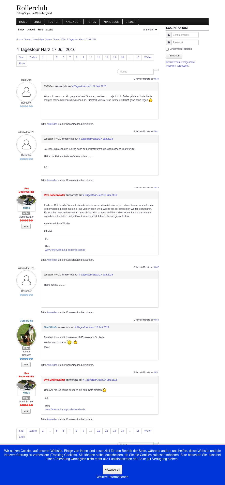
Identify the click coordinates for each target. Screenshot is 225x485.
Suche (49, 29)
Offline (26, 213)
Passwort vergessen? (177, 65)
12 (106, 57)
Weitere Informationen (112, 477)
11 (98, 57)
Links (38, 22)
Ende (22, 63)
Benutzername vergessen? (180, 62)
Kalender (73, 22)
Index (21, 29)
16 (137, 57)
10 (90, 57)
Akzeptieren (112, 469)
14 (122, 57)
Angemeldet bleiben (181, 49)
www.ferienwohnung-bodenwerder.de (65, 249)
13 (114, 57)
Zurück (33, 57)
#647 (156, 267)
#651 (156, 372)
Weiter (147, 57)
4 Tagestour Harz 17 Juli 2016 (89, 86)
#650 (156, 320)
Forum (92, 22)
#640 (156, 79)
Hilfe (40, 29)
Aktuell (31, 29)
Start (21, 57)
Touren (53, 22)
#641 (156, 131)
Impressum (111, 22)
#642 (156, 188)
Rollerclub (31, 8)
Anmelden (51, 124)
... (50, 57)
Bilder (131, 22)
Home (23, 22)
